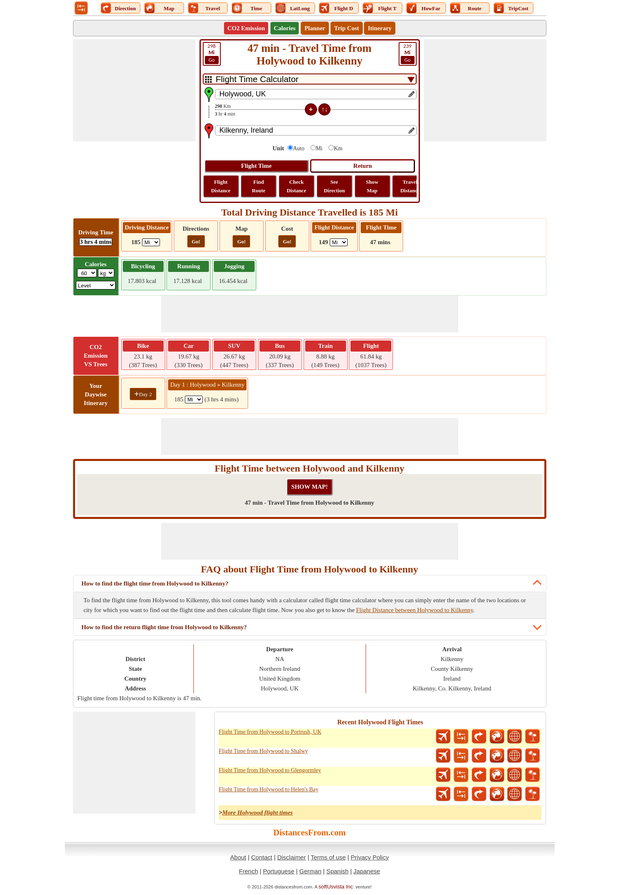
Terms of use (328, 857)
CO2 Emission (246, 28)
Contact (262, 857)
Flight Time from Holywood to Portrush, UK (270, 732)
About (238, 857)
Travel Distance (410, 186)
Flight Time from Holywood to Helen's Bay (268, 789)
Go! (196, 241)
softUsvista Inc (336, 887)
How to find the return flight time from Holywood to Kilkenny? (164, 627)
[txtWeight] (87, 273)
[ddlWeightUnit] (106, 273)
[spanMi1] (194, 399)
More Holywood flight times (257, 812)
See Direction (334, 186)
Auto (298, 148)
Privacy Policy (370, 857)
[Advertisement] (134, 90)
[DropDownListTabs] (310, 79)
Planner (314, 28)
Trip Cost (346, 28)
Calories (284, 28)
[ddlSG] (95, 285)
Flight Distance (221, 186)
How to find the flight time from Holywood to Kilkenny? (155, 583)
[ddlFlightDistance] (339, 242)
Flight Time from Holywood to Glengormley (270, 770)
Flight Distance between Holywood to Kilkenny (414, 610)
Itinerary (379, 28)
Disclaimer (291, 857)
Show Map (372, 186)
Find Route (258, 186)
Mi (319, 148)
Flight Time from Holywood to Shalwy (263, 751)
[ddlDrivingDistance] (151, 242)
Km (338, 148)
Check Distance (296, 186)
